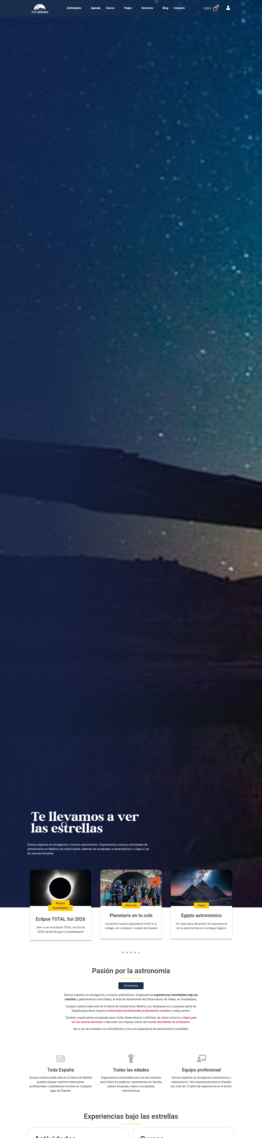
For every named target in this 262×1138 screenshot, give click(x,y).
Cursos (112, 8)
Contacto (179, 8)
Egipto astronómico (201, 915)
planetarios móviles (157, 1010)
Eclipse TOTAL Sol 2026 (60, 919)
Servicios (149, 8)
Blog (165, 8)
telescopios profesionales (125, 1010)
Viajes (129, 8)
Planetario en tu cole (131, 915)
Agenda (95, 8)
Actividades (75, 8)
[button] (123, 952)
